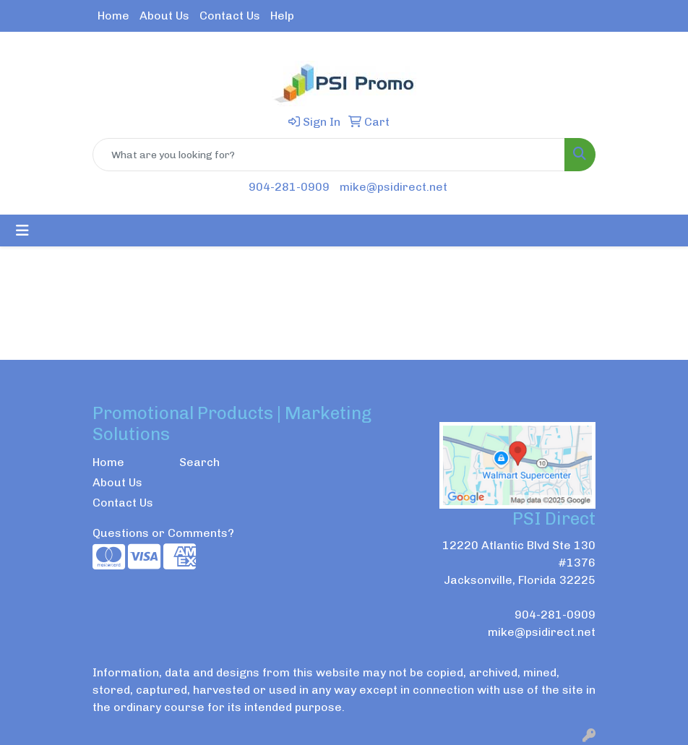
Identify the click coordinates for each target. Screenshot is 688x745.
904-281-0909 (289, 187)
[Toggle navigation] (22, 230)
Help (282, 15)
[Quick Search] (329, 154)
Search (199, 462)
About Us (164, 15)
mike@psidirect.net (393, 187)
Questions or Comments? (163, 533)
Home (113, 15)
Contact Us (229, 15)
